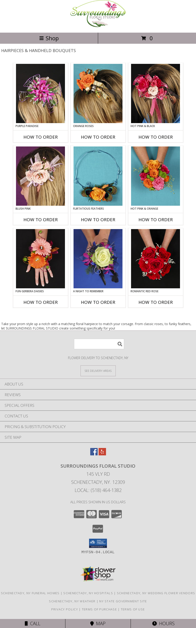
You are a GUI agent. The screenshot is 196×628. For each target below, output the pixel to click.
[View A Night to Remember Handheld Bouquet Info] (98, 258)
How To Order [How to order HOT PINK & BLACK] (155, 137)
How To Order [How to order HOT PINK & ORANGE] (155, 220)
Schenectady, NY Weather (72, 601)
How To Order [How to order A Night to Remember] (98, 302)
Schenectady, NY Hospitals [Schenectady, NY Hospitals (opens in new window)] (88, 593)
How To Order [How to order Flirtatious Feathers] (98, 220)
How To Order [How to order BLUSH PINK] (40, 220)
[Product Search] (99, 344)
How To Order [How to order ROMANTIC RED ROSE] (155, 302)
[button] (98, 543)
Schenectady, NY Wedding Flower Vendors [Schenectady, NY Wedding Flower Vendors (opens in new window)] (156, 593)
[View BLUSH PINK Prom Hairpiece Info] (40, 176)
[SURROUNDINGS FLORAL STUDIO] (98, 26)
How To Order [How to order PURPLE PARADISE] (40, 137)
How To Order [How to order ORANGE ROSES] (98, 137)
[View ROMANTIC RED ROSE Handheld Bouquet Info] (155, 258)
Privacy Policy (64, 609)
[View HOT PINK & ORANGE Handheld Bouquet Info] (155, 176)
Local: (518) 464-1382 (98, 490)
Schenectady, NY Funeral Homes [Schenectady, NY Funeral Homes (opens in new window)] (30, 593)
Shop (49, 38)
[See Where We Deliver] (98, 370)
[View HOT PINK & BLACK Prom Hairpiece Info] (155, 93)
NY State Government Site (123, 601)
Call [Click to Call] (32, 623)
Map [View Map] (98, 623)
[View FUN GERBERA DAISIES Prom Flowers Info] (40, 258)
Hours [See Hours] (163, 623)
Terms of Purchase (99, 609)
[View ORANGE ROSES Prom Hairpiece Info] (98, 93)
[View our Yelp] (102, 454)
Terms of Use (133, 609)
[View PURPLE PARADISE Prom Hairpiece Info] (40, 93)
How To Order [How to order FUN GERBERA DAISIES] (40, 302)
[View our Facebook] (94, 454)
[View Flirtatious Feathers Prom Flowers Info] (98, 176)
